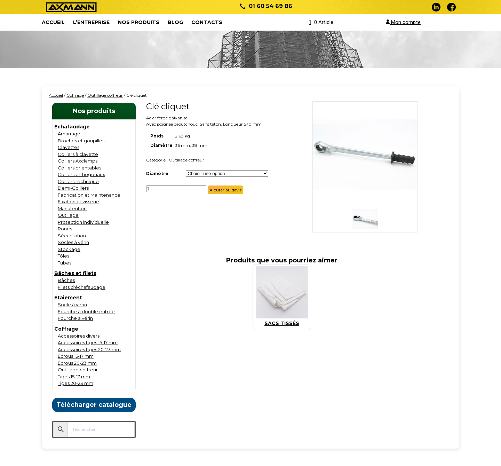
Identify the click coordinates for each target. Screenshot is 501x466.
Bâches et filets (75, 273)
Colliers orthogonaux (81, 174)
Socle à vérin (72, 304)
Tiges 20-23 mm (75, 383)
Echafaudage (72, 127)
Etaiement (68, 297)
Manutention (72, 208)
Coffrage (75, 95)
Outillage (68, 215)
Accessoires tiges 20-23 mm (89, 349)
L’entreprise (91, 22)
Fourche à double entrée (86, 311)
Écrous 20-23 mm (77, 363)
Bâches (66, 280)
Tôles (63, 256)
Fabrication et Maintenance (89, 195)
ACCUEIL (53, 22)
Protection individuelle (83, 222)
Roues (65, 228)
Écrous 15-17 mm (76, 356)
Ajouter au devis (225, 189)
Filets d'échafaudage (81, 287)
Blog (175, 22)
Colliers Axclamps (77, 161)
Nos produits (138, 22)
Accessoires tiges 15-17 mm (88, 342)
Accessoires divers (79, 336)
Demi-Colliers (73, 188)
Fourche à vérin (75, 318)
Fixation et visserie (78, 201)
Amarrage (69, 133)
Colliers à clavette (78, 154)
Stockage (69, 249)
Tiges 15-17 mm (74, 376)
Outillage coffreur (105, 95)
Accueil (56, 95)
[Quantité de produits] (176, 188)
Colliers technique (78, 181)
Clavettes (68, 147)
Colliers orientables (79, 168)
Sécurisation (72, 235)
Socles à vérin (73, 242)
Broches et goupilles (81, 140)
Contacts (206, 22)
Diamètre (157, 173)
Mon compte (403, 22)
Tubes (64, 263)
